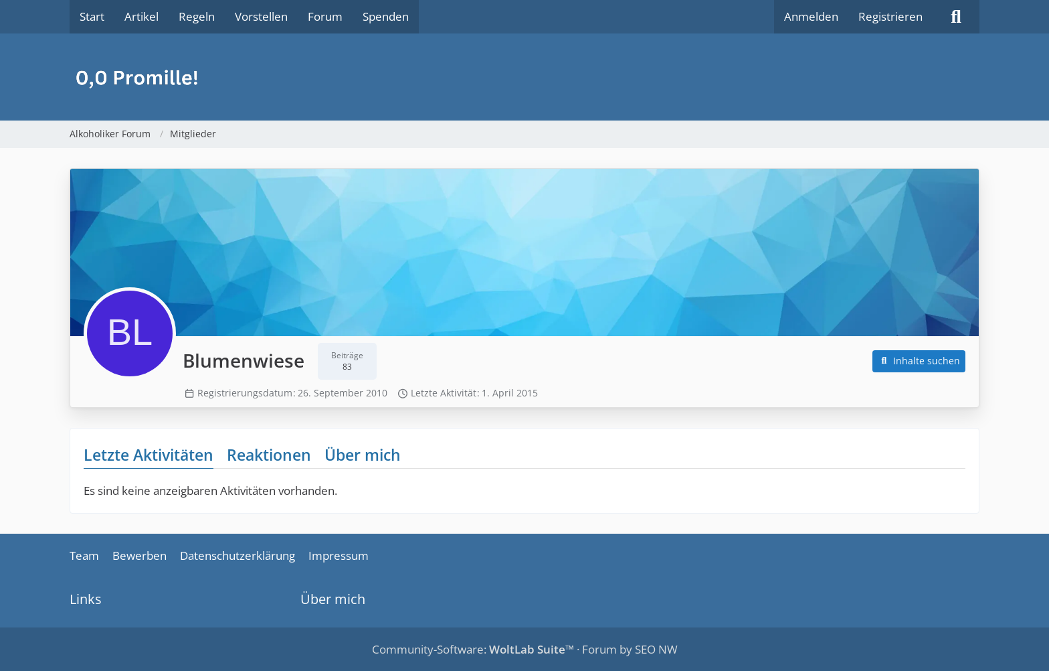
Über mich (362, 454)
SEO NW (656, 649)
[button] (919, 361)
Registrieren (890, 16)
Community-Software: (473, 649)
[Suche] (956, 16)
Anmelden (811, 16)
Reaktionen (269, 454)
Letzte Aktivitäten (148, 454)
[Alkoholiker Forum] (524, 77)
